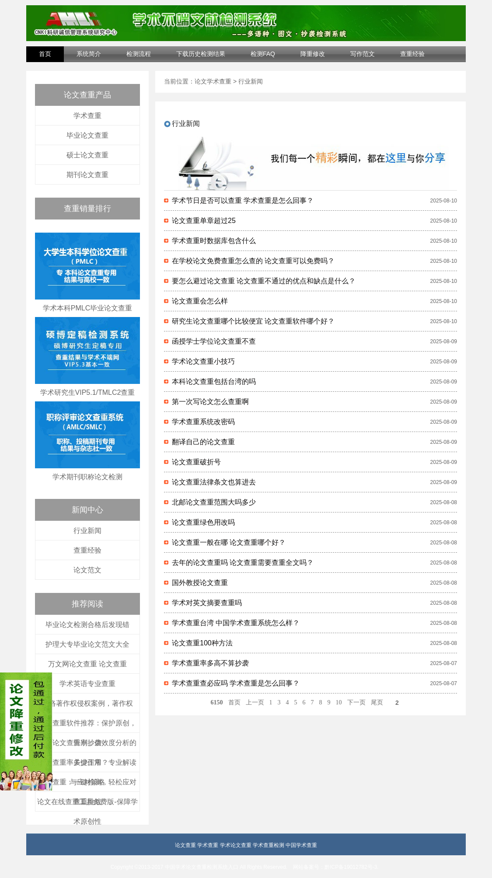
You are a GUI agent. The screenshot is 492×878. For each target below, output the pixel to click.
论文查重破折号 (196, 462)
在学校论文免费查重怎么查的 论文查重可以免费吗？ (253, 261)
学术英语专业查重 (87, 683)
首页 (45, 53)
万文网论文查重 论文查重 (87, 664)
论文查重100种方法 (202, 643)
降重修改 (312, 53)
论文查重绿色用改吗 (203, 522)
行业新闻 (87, 530)
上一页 (255, 702)
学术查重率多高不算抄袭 (210, 663)
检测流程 (138, 53)
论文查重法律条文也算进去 (214, 482)
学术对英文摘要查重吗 (207, 602)
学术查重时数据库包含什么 (214, 240)
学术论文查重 (235, 845)
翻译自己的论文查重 (203, 442)
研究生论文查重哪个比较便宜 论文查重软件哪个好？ (253, 321)
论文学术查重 (213, 81)
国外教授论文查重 (200, 582)
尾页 (377, 702)
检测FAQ (263, 53)
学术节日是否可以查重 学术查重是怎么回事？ (243, 200)
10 (339, 702)
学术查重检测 (268, 845)
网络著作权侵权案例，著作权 (87, 703)
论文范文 (87, 570)
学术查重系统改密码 (203, 421)
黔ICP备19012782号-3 (351, 867)
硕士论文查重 (87, 155)
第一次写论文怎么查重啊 (210, 401)
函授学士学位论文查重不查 (214, 341)
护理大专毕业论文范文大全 (87, 644)
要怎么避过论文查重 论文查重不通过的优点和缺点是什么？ (264, 281)
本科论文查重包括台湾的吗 (214, 381)
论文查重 (185, 845)
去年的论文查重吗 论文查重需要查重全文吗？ (243, 562)
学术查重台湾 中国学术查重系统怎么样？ (236, 623)
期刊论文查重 (87, 174)
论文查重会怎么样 (200, 301)
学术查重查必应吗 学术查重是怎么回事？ (236, 683)
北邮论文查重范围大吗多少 (214, 502)
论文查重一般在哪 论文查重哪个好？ (229, 542)
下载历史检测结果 (200, 53)
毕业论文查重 (87, 135)
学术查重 (87, 115)
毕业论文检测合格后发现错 (87, 624)
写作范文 (362, 53)
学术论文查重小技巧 (203, 361)
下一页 (356, 702)
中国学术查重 (301, 845)
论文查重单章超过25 (204, 220)
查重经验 (412, 53)
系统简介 (89, 53)
